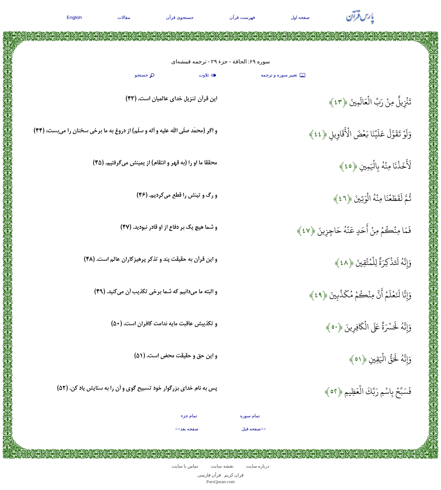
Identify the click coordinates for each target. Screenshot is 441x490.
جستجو (145, 75)
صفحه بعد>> (186, 428)
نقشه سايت (222, 466)
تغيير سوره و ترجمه (283, 75)
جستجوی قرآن (180, 17)
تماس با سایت (185, 466)
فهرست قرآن (242, 17)
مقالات (123, 17)
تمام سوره (250, 415)
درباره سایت (257, 466)
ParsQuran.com (220, 481)
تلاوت (208, 75)
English (74, 17)
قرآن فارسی (209, 475)
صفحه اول (300, 17)
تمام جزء (189, 415)
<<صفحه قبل (254, 428)
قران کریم (234, 475)
